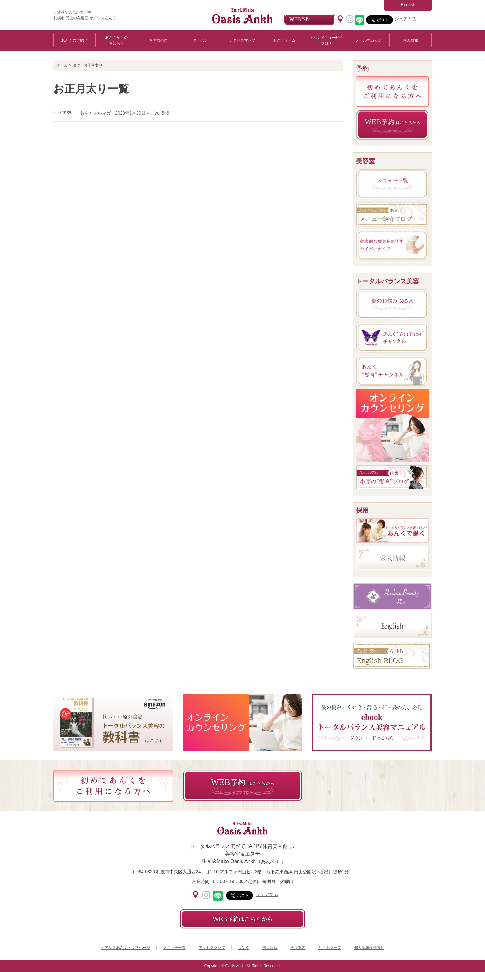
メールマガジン (368, 40)
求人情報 (410, 40)
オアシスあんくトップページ (125, 947)
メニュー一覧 (174, 947)
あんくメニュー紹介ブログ (326, 40)
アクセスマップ (242, 40)
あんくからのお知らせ (116, 40)
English (408, 4)
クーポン (200, 40)
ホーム (62, 65)
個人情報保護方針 (369, 947)
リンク (243, 947)
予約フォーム (284, 40)
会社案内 (298, 947)
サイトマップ (329, 947)
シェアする (405, 18)
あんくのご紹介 (74, 40)
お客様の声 (158, 40)
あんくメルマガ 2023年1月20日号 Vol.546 (124, 113)
